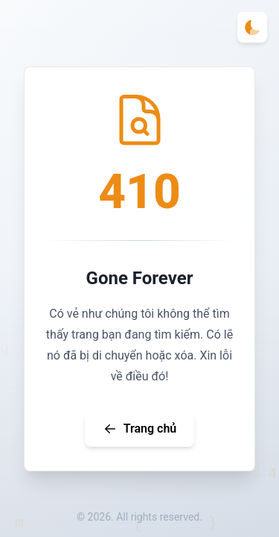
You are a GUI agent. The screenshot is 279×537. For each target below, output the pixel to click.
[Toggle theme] (252, 27)
